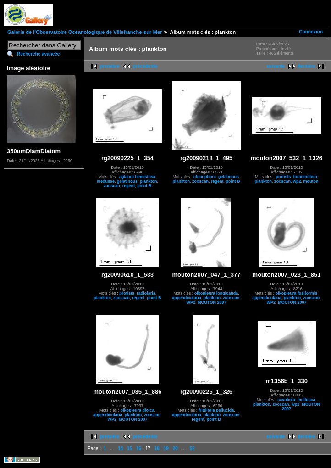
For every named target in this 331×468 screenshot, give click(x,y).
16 (138, 448)
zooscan (112, 186)
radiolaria (146, 293)
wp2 (297, 181)
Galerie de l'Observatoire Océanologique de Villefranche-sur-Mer (84, 32)
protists (283, 176)
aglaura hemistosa (137, 176)
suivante (275, 66)
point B (144, 186)
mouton (311, 181)
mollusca (306, 399)
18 (157, 448)
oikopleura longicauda (216, 293)
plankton (148, 181)
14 (120, 448)
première (109, 66)
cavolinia (286, 399)
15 (129, 448)
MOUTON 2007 (212, 302)
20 (175, 448)
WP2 (191, 302)
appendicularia (186, 297)
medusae (106, 181)
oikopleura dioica (137, 410)
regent (128, 186)
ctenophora (204, 176)
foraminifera (305, 176)
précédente (145, 66)
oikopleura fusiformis (297, 293)
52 (192, 448)
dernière (306, 66)
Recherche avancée (38, 53)
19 (166, 448)
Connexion (311, 31)
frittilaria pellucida (216, 410)
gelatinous (127, 181)
